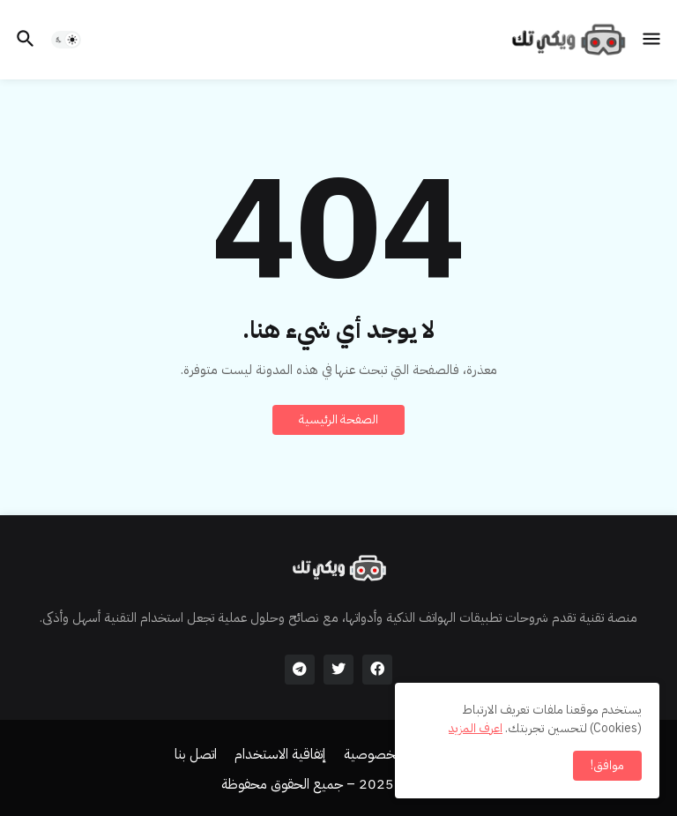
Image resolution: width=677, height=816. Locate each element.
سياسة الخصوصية (393, 755)
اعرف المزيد (475, 728)
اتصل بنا (196, 755)
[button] (653, 40)
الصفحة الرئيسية (338, 419)
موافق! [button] (607, 765)
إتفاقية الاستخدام (280, 755)
